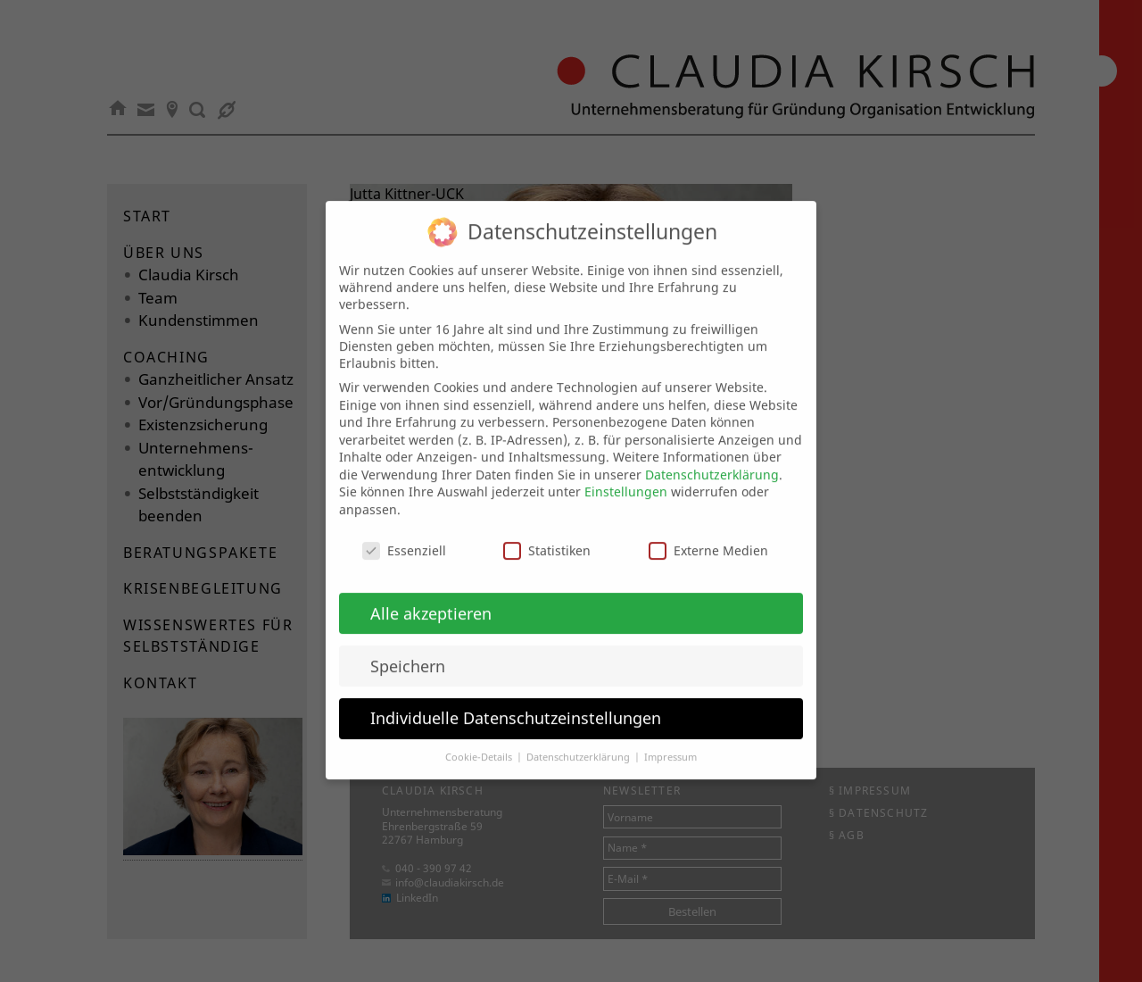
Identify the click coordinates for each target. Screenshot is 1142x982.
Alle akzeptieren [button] (431, 597)
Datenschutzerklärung (712, 458)
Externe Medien (708, 534)
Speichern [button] (407, 650)
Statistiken (547, 534)
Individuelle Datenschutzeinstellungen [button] (515, 702)
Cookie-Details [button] (480, 742)
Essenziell (404, 534)
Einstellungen (625, 476)
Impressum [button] (670, 742)
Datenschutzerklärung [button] (579, 742)
